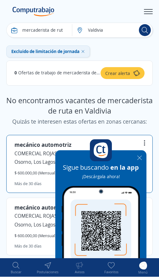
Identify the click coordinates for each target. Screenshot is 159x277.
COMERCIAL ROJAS (35, 153)
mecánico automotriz (42, 144)
